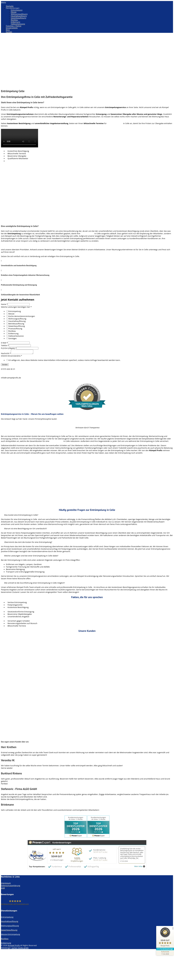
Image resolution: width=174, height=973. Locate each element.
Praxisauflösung (15, 328)
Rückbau (14, 20)
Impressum (6, 884)
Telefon (5, 345)
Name (4, 304)
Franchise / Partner (13, 26)
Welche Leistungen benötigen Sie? (16, 307)
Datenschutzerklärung (10, 886)
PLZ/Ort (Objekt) (8, 348)
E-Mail (4, 342)
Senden (5, 365)
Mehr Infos (139, 867)
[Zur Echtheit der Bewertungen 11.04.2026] (164, 952)
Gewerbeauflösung (18, 18)
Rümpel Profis (14, 946)
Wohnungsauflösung (19, 14)
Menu (3, 2)
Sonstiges (12, 338)
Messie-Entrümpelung (10, 935)
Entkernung (15, 22)
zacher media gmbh (20, 948)
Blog (8, 30)
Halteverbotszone (18, 24)
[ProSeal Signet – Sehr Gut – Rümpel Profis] (164, 937)
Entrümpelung (16, 10)
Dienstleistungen (12, 8)
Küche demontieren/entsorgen (21, 316)
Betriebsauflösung (16, 323)
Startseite (9, 6)
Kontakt (9, 32)
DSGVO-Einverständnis (11, 356)
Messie (13, 12)
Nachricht (6, 354)
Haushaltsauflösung (19, 16)
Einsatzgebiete (12, 28)
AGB (3, 888)
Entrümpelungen (115, 123)
